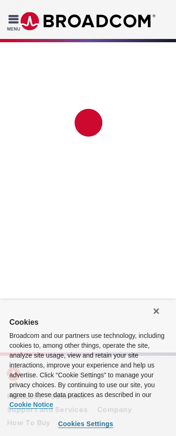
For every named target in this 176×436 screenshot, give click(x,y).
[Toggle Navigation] (15, 22)
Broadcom (88, 21)
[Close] (156, 311)
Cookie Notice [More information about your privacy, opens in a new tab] (31, 404)
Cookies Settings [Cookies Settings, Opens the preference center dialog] (86, 424)
